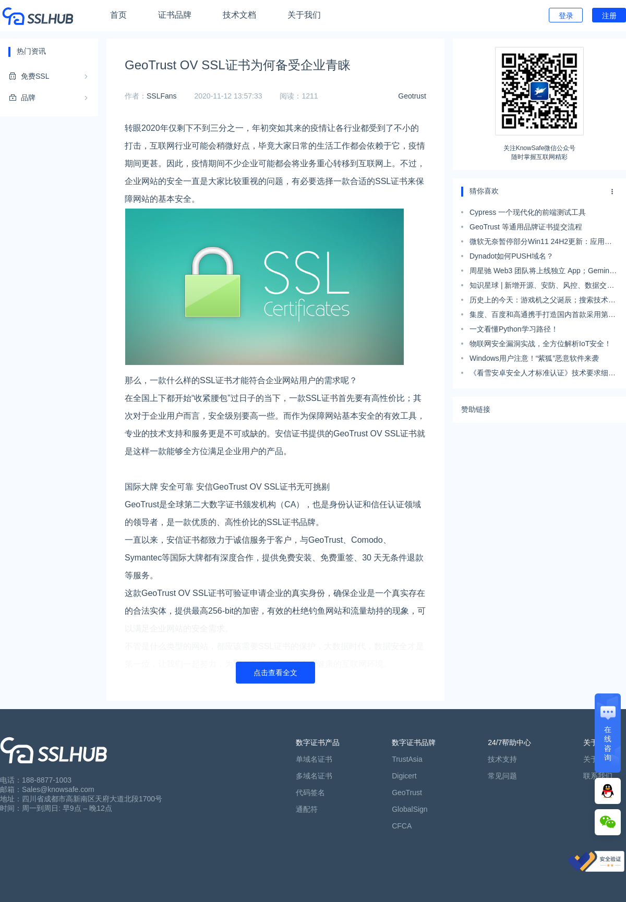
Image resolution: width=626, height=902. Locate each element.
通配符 (307, 809)
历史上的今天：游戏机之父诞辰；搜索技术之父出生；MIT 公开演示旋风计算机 (542, 301)
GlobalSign (410, 809)
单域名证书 (314, 759)
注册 (609, 15)
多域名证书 (314, 776)
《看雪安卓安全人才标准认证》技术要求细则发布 (542, 374)
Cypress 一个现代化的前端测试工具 (527, 212)
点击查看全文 (275, 672)
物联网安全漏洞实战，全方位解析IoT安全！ (540, 343)
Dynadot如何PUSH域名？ (511, 256)
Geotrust (412, 96)
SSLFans (162, 96)
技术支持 (502, 759)
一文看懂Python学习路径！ (513, 329)
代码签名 (310, 792)
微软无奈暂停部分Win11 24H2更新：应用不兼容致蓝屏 (540, 243)
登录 (566, 15)
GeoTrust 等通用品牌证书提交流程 (525, 227)
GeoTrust (407, 792)
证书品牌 (174, 14)
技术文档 (239, 14)
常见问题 (502, 776)
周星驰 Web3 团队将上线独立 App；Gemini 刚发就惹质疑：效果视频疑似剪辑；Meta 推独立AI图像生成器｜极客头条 (540, 272)
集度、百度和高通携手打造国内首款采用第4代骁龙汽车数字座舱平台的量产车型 (540, 316)
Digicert (404, 776)
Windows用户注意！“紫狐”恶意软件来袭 (534, 358)
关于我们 (304, 14)
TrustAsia (407, 759)
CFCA (402, 826)
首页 (118, 14)
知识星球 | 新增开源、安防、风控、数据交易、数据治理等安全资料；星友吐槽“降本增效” (540, 286)
